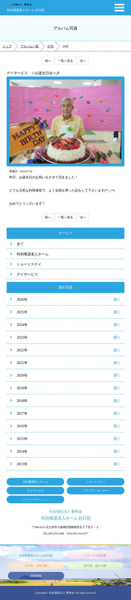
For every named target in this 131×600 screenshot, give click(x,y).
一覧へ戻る (65, 61)
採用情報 (35, 575)
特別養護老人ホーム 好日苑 (25, 10)
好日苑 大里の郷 (36, 565)
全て (20, 244)
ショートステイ (29, 264)
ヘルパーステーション (35, 499)
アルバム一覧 (29, 46)
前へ (48, 61)
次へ (83, 61)
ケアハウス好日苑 (95, 555)
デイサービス (27, 274)
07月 (51, 46)
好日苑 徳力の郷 (95, 565)
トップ (7, 46)
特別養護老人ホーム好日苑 (36, 555)
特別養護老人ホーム (33, 254)
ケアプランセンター (95, 490)
